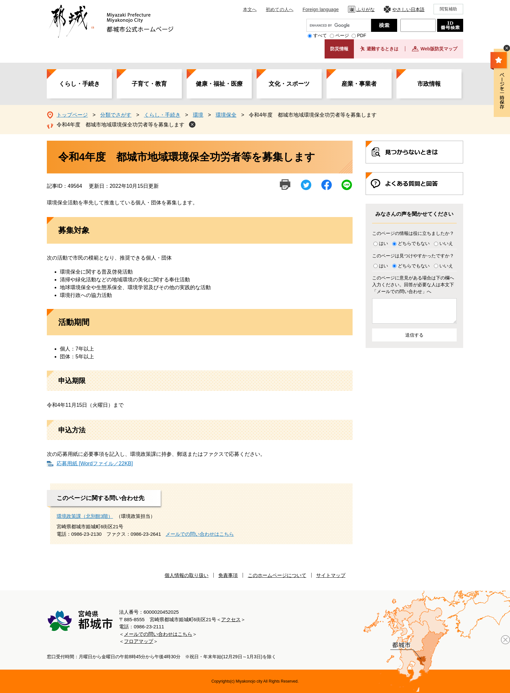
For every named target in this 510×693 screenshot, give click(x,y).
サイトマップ (330, 575)
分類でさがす (115, 115)
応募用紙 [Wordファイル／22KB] (95, 463)
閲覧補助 (448, 8)
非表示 (506, 48)
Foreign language (320, 9)
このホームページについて (277, 575)
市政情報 (429, 84)
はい (383, 243)
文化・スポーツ (289, 84)
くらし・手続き (79, 84)
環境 (198, 115)
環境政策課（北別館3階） (85, 516)
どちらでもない (414, 243)
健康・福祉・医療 (219, 84)
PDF (361, 35)
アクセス (231, 619)
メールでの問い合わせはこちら (200, 534)
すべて (320, 35)
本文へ (250, 9)
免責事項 (228, 575)
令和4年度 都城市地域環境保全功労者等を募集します (120, 124)
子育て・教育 (149, 84)
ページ (342, 35)
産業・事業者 (359, 84)
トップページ (72, 115)
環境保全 (226, 115)
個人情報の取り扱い (186, 575)
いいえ (446, 243)
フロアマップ (138, 641)
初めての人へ (279, 9)
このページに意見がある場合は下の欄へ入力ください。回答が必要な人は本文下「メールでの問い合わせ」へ (413, 284)
